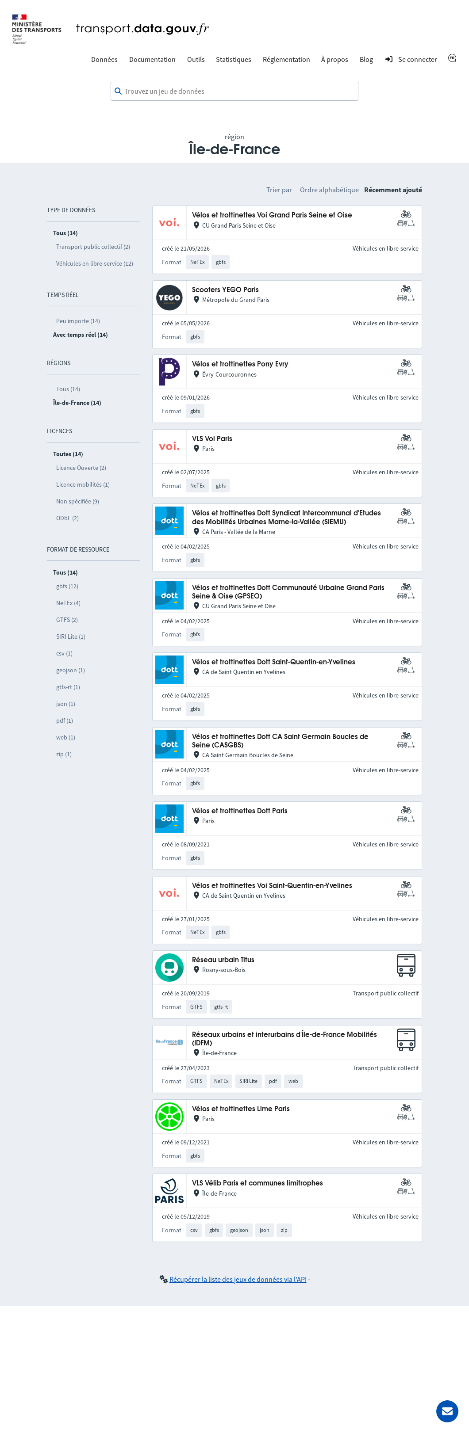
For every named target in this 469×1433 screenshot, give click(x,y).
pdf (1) (64, 720)
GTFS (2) (67, 620)
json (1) (65, 704)
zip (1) (64, 754)
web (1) (65, 737)
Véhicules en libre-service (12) (94, 263)
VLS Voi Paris (212, 439)
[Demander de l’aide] (447, 1411)
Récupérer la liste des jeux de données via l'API (238, 1279)
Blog (366, 59)
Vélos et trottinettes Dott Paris (240, 811)
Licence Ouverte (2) (81, 468)
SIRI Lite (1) (70, 636)
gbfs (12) (67, 586)
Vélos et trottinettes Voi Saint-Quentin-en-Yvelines (272, 886)
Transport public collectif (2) (93, 247)
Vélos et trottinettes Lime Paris (241, 1109)
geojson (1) (70, 670)
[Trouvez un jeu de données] (234, 91)
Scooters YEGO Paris (225, 290)
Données (104, 59)
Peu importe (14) (78, 321)
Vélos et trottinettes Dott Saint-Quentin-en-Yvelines (273, 662)
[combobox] (234, 91)
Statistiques (233, 59)
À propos (334, 59)
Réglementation (286, 59)
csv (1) (64, 653)
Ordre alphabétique (329, 189)
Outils (196, 59)
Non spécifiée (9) (77, 501)
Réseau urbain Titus (223, 960)
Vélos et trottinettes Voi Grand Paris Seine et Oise (272, 215)
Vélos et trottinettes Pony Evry (240, 364)
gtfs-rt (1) (68, 687)
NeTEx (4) (68, 603)
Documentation (152, 59)
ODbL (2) (67, 518)
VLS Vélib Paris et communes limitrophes (257, 1183)
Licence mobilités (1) (83, 484)
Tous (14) (68, 389)
